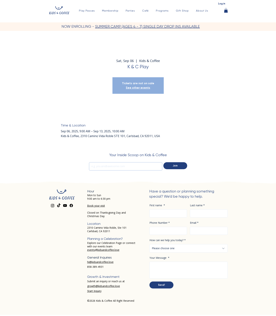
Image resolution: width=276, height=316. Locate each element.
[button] (162, 10)
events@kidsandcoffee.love (103, 250)
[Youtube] (65, 205)
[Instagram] (52, 205)
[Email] (124, 166)
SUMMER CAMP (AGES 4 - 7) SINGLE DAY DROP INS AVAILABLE (147, 26)
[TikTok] (59, 205)
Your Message (159, 257)
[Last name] (207, 213)
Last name (197, 205)
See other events (138, 87)
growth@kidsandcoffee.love (103, 286)
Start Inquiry (94, 291)
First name (157, 205)
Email (194, 222)
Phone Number (159, 222)
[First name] (167, 213)
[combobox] (188, 248)
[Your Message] (188, 270)
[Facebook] (71, 205)
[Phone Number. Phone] (167, 231)
